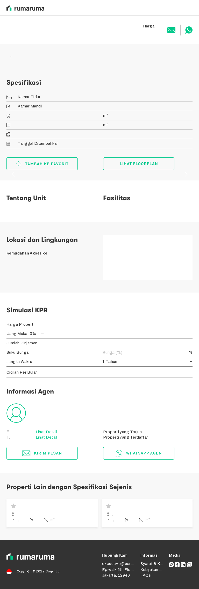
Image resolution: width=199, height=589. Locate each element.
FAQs (145, 575)
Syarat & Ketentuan (158, 564)
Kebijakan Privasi (156, 570)
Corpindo (53, 571)
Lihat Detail (46, 432)
